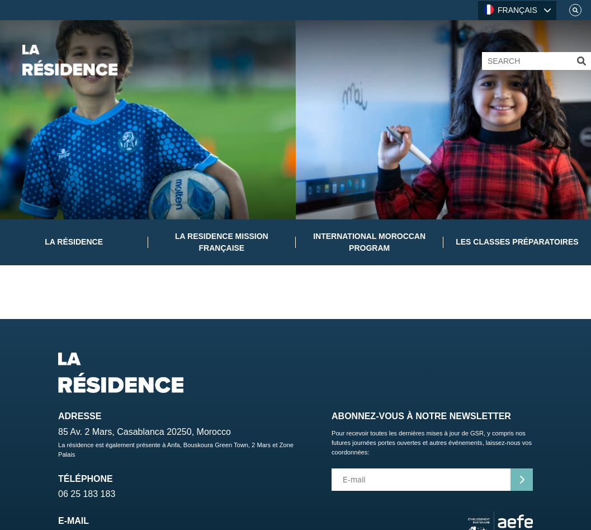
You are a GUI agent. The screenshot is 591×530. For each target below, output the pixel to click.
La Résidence (74, 241)
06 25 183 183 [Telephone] (86, 494)
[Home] (69, 60)
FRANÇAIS (510, 9)
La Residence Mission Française (221, 242)
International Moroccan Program (369, 242)
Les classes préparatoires (517, 241)
